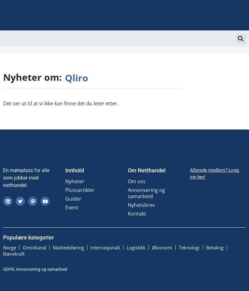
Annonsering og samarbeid (146, 193)
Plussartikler (80, 190)
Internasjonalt (105, 247)
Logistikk (136, 247)
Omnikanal (34, 247)
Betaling (215, 247)
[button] (241, 39)
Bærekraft (14, 254)
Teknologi (189, 247)
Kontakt (137, 213)
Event (71, 207)
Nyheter (74, 181)
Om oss (136, 181)
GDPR (8, 269)
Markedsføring (68, 247)
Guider (73, 198)
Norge (9, 247)
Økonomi (162, 247)
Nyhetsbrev (141, 205)
